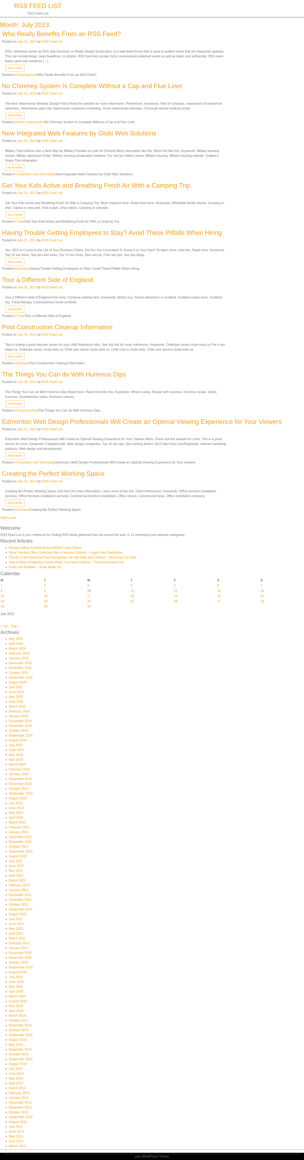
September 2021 (21, 909)
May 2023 (16, 812)
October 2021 (18, 904)
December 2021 (20, 895)
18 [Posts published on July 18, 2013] (132, 596)
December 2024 (20, 721)
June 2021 (16, 924)
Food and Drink (27, 410)
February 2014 (19, 1093)
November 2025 (20, 668)
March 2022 (17, 880)
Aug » (15, 626)
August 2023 (18, 798)
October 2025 (18, 672)
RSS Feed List (38, 5)
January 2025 (18, 716)
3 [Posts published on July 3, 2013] (88, 585)
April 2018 (16, 1010)
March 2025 (17, 706)
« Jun (4, 626)
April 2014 (16, 1083)
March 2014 (17, 1088)
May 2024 (16, 754)
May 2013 (16, 1136)
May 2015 (16, 1044)
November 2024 (20, 726)
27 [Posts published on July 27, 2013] (219, 601)
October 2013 (18, 1112)
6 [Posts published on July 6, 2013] (218, 585)
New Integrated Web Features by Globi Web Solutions (79, 133)
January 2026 (18, 658)
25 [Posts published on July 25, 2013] (132, 601)
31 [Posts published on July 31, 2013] (89, 606)
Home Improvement (30, 122)
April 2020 (16, 991)
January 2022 (18, 890)
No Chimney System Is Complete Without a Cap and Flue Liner (92, 86)
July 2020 (16, 977)
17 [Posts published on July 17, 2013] (89, 596)
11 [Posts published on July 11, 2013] (132, 590)
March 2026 (17, 648)
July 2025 (16, 687)
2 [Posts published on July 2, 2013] (45, 585)
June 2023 (16, 808)
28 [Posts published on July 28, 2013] (262, 601)
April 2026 (16, 643)
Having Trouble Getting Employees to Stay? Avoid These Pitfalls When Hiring (112, 232)
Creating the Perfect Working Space (53, 473)
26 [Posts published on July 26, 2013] (175, 601)
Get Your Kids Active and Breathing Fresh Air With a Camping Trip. (97, 185)
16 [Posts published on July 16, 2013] (45, 596)
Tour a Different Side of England (47, 279)
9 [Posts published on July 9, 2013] (45, 590)
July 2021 (16, 919)
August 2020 (18, 972)
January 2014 (18, 1097)
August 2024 (18, 740)
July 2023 (16, 803)
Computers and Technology (36, 174)
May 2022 (16, 870)
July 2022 (16, 861)
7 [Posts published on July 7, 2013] (261, 585)
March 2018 (17, 1015)
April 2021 (16, 933)
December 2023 (20, 779)
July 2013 (16, 1126)
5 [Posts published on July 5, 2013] (175, 585)
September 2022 (21, 851)
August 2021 (18, 914)
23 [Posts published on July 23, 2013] (45, 601)
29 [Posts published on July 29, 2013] (2, 606)
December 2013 (20, 1102)
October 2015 (18, 1030)
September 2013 (21, 1117)
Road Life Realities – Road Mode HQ (35, 567)
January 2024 (18, 774)
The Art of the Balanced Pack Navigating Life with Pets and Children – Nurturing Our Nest (72, 557)
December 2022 (20, 837)
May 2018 (16, 1006)
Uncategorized (26, 74)
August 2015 (18, 1039)
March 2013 (17, 1146)
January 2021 (18, 948)
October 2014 (18, 1054)
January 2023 (18, 832)
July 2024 (16, 745)
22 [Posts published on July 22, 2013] (2, 601)
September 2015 (21, 1035)
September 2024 (21, 735)
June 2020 (16, 982)
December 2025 (20, 663)
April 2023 (16, 817)
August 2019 (18, 1001)
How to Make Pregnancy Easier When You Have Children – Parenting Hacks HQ (66, 562)
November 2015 (20, 1025)
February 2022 (19, 885)
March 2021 (17, 938)
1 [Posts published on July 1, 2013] (1, 585)
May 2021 (16, 928)
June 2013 (16, 1131)
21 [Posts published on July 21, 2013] (262, 596)
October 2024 (18, 730)
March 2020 (17, 996)
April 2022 (16, 875)
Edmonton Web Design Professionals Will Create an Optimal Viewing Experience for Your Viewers (141, 421)
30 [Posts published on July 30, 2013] (45, 606)
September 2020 (21, 967)
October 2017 (18, 1020)
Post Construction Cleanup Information (57, 327)
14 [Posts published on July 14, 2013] (262, 590)
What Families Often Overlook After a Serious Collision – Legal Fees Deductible (66, 552)
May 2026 (16, 639)
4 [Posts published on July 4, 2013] (131, 585)
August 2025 (18, 682)
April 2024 (16, 759)
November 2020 (20, 957)
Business (22, 268)
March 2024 (17, 764)
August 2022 (18, 856)
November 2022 (20, 841)
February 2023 (19, 827)
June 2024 (16, 750)
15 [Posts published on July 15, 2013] (2, 596)
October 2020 (18, 962)
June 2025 (16, 692)
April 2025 (16, 701)
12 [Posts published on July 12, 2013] (175, 590)
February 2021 (19, 943)
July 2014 (16, 1068)
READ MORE (15, 68)
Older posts (8, 517)
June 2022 (16, 866)
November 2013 (20, 1107)
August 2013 (18, 1122)
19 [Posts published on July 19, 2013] (175, 596)
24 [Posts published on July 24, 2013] (89, 601)
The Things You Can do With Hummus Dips (64, 374)
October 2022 (18, 846)
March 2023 (17, 822)
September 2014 (21, 1059)
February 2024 (19, 769)
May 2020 (16, 986)
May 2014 (16, 1078)
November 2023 (20, 783)
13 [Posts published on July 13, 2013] (219, 590)
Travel (20, 221)
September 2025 (21, 677)
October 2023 (18, 788)
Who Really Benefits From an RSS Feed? (61, 33)
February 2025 (19, 711)
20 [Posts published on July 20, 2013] (219, 596)
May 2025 (16, 697)
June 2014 (16, 1073)
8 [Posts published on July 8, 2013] (1, 590)
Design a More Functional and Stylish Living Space (45, 547)
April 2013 (16, 1141)
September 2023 (21, 793)
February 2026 (19, 653)
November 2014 (20, 1049)
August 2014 (18, 1064)
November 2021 (20, 899)
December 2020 (20, 953)
